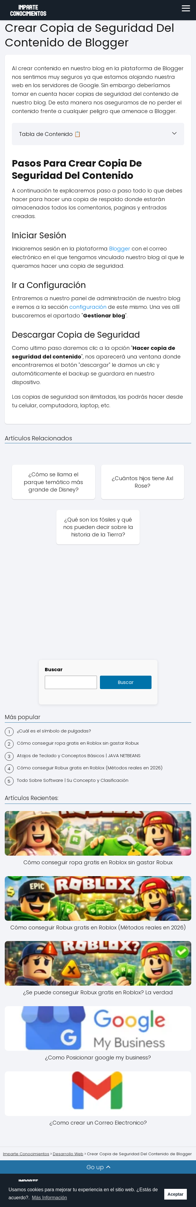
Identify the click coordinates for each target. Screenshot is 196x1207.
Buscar (54, 669)
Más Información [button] (49, 1197)
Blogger (119, 248)
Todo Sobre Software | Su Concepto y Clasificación (72, 780)
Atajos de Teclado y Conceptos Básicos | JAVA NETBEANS (79, 755)
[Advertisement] (98, 608)
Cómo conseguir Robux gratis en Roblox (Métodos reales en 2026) (89, 768)
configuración (88, 307)
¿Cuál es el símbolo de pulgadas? (54, 731)
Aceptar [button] (176, 1194)
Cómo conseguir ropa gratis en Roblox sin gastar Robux (78, 743)
